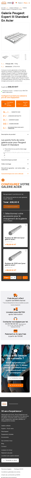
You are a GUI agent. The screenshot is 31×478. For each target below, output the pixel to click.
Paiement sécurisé (6, 453)
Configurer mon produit (8, 103)
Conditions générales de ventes (10, 472)
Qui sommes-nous (6, 440)
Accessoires (5, 437)
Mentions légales (6, 469)
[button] (25, 277)
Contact (3, 446)
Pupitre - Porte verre (7, 428)
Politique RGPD (18, 469)
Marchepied (4, 431)
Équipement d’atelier (7, 434)
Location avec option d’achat (10, 456)
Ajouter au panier (23, 103)
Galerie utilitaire (5, 425)
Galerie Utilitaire (14, 8)
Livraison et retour (6, 450)
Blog (2, 443)
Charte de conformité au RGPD (10, 475)
